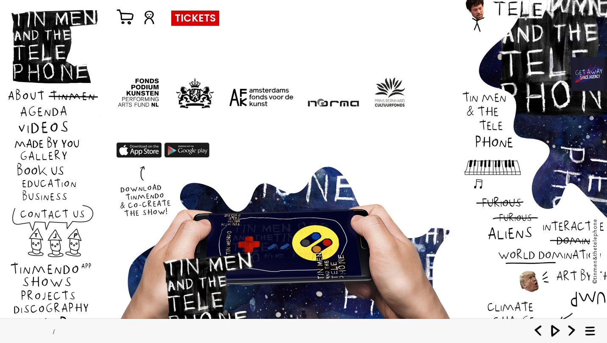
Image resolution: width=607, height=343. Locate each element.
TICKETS (195, 18)
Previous (538, 330)
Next (571, 330)
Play (555, 330)
